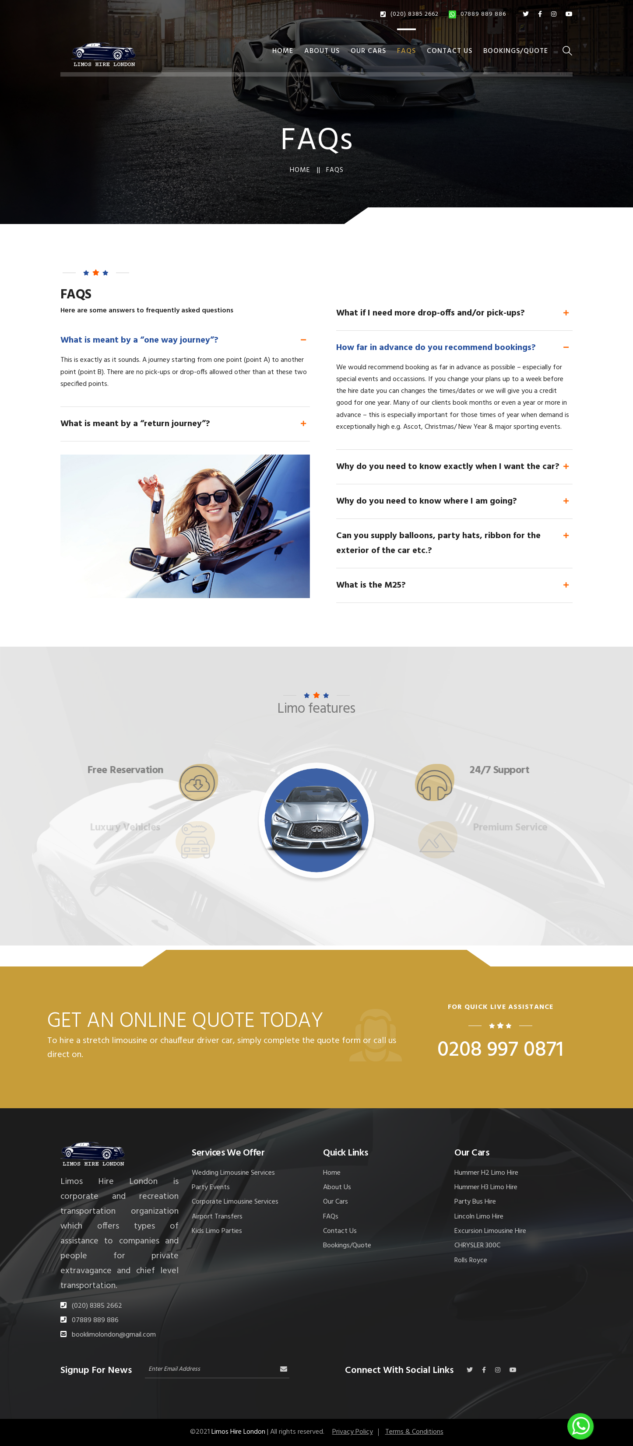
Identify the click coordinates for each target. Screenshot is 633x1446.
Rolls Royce (470, 1260)
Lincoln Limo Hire (478, 1216)
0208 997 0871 (500, 1050)
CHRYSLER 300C (477, 1245)
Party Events (211, 1187)
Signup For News (96, 1369)
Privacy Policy (352, 1432)
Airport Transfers (217, 1216)
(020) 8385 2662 (409, 14)
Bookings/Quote (515, 51)
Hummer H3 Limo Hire (485, 1187)
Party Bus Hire (475, 1202)
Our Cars (368, 51)
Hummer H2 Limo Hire (486, 1173)
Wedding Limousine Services (233, 1173)
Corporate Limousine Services (235, 1202)
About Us (322, 51)
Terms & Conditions (414, 1432)
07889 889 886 (477, 14)
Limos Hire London (238, 1432)
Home (282, 51)
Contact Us (449, 51)
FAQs (406, 51)
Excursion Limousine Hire (490, 1231)
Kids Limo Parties (217, 1231)
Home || (305, 170)
